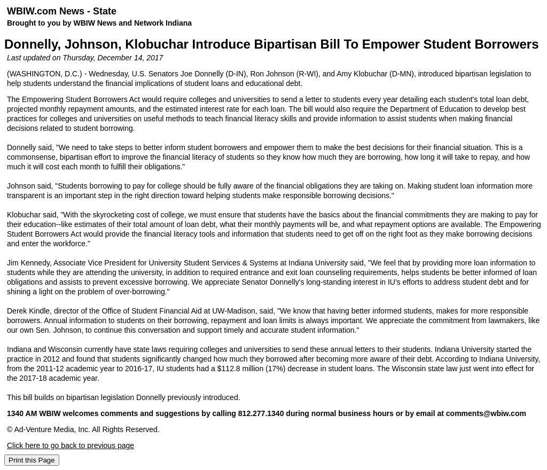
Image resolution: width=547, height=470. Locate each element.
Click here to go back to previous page (70, 445)
